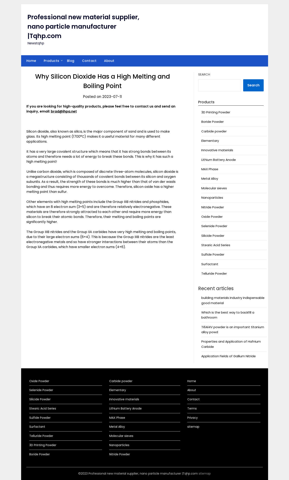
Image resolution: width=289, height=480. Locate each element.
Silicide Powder (212, 235)
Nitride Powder (212, 207)
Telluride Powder (214, 273)
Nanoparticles (212, 197)
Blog (70, 61)
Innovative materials (217, 150)
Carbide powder (214, 131)
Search (204, 74)
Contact (89, 61)
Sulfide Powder (212, 254)
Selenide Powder (214, 226)
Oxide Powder (212, 216)
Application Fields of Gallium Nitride (228, 356)
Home (31, 61)
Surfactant (209, 264)
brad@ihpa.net (64, 111)
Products (51, 61)
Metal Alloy (209, 178)
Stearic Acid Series (215, 245)
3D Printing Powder (215, 112)
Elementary (210, 140)
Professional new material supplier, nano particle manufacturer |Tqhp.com (83, 26)
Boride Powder (212, 121)
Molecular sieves (214, 188)
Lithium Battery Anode (218, 159)
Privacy (192, 418)
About (109, 61)
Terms (192, 408)
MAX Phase (209, 169)
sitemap (193, 427)
